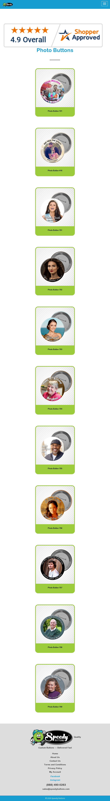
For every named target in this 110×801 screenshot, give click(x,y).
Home (55, 753)
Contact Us (55, 761)
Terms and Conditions (55, 764)
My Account (55, 772)
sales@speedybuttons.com (55, 789)
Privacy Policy (55, 768)
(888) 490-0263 (55, 784)
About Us (55, 757)
